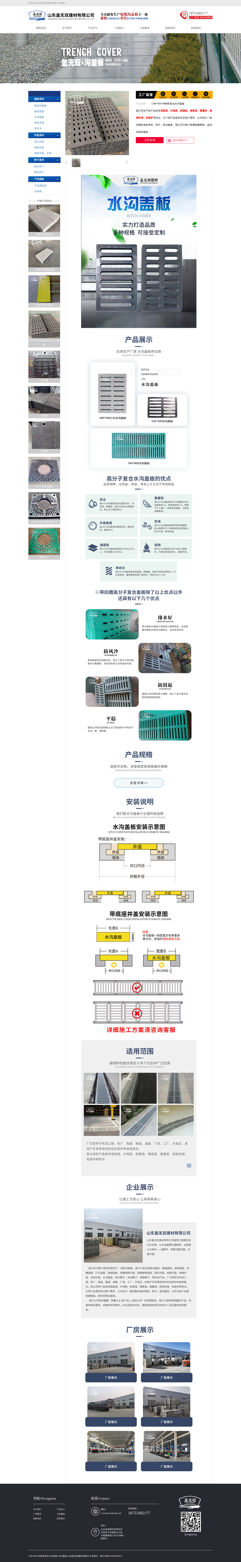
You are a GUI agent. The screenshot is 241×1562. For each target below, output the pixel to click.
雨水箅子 (39, 166)
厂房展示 (119, 28)
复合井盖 (39, 141)
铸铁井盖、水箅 (42, 153)
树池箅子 (39, 172)
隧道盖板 (39, 111)
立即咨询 (149, 140)
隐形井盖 (39, 147)
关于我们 (67, 28)
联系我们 (196, 28)
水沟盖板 (39, 117)
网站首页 (41, 28)
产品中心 (93, 28)
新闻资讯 (170, 28)
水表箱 (38, 191)
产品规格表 (40, 185)
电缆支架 (39, 122)
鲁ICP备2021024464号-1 (111, 1556)
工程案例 (144, 28)
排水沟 (38, 128)
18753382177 (180, 140)
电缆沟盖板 (40, 105)
